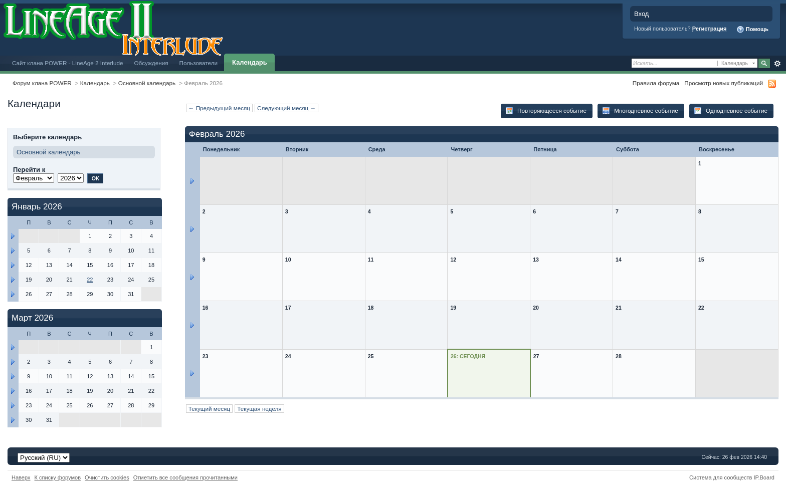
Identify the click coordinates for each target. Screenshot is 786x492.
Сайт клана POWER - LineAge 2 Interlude (67, 63)
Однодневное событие (730, 111)
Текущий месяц (209, 408)
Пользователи (198, 63)
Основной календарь (146, 83)
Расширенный (777, 64)
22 (90, 280)
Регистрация (709, 29)
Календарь (249, 62)
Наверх (21, 477)
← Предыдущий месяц (219, 108)
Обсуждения (151, 63)
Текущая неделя (259, 408)
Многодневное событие (640, 111)
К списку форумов (58, 477)
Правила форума (656, 83)
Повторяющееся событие (545, 111)
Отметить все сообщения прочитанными (185, 477)
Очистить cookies (107, 477)
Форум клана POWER (42, 83)
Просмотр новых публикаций (723, 83)
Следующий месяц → (286, 108)
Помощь (752, 30)
